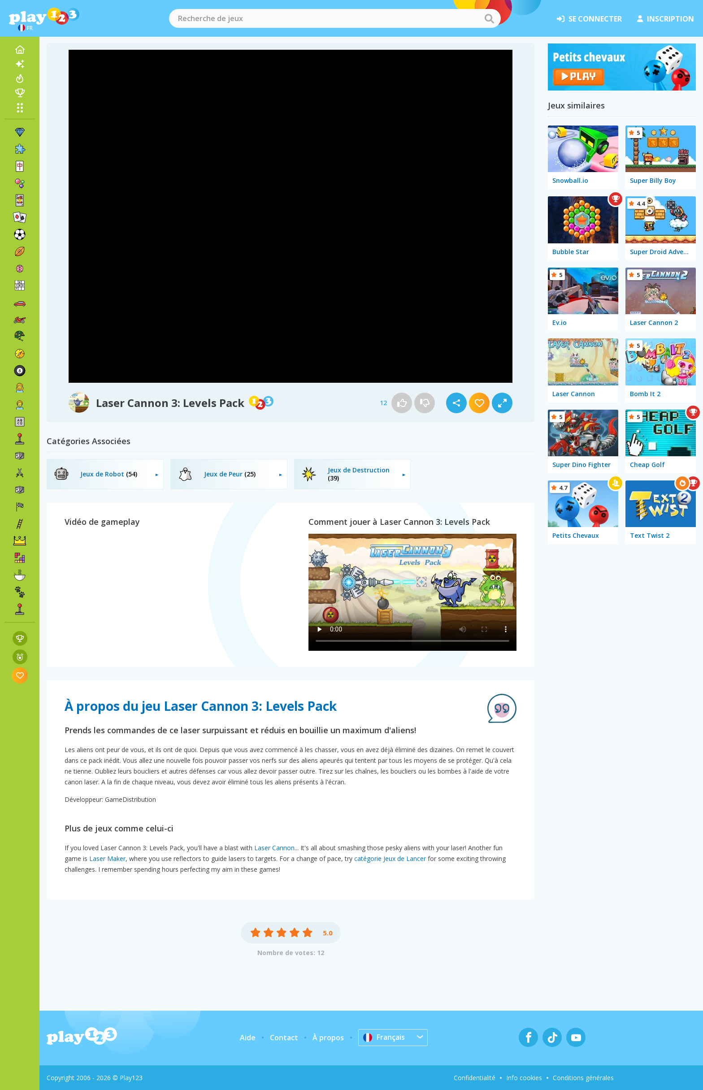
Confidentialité (474, 1077)
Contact (284, 1037)
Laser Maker (107, 858)
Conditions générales (583, 1077)
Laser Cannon (274, 847)
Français (384, 1037)
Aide (248, 1037)
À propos (328, 1037)
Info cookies (524, 1077)
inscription (665, 19)
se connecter (589, 19)
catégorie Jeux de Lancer (390, 858)
